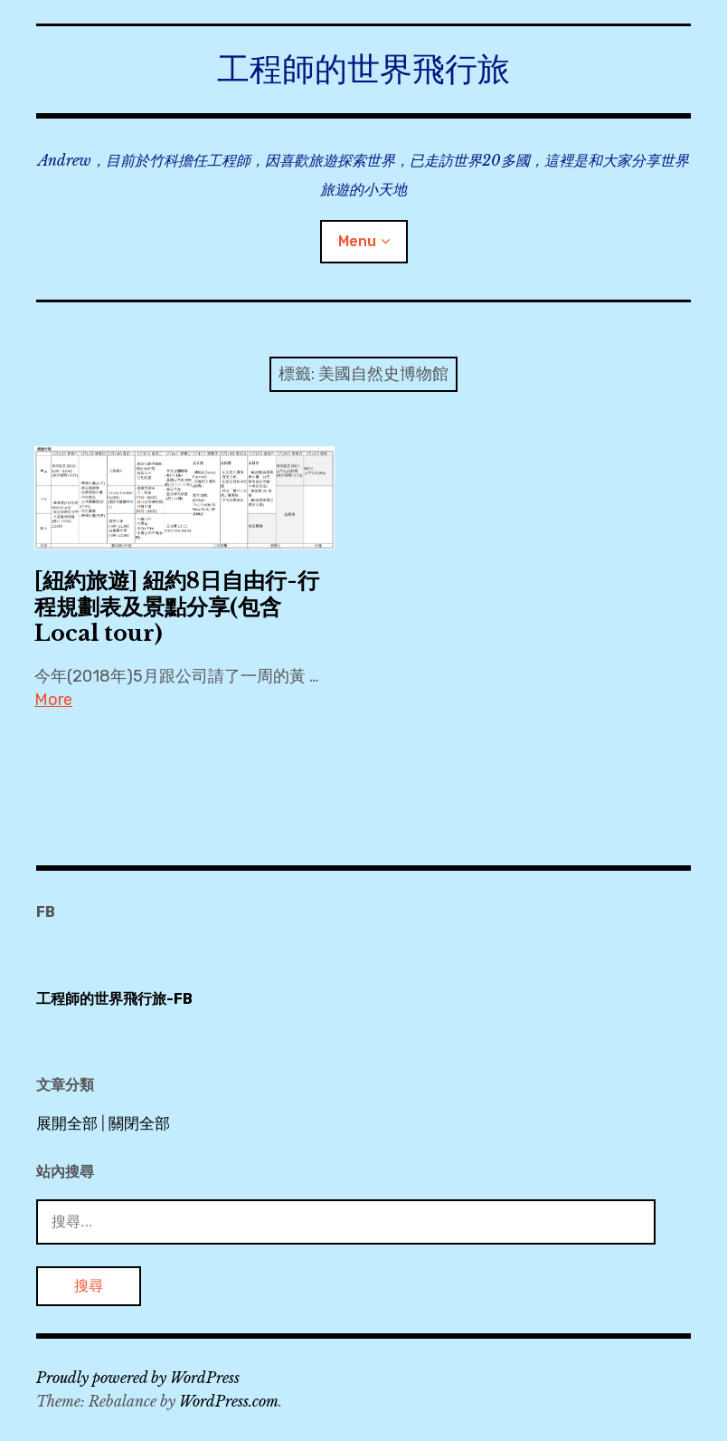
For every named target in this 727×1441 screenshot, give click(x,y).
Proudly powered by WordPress (138, 1378)
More (53, 700)
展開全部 (67, 1123)
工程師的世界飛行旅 (363, 69)
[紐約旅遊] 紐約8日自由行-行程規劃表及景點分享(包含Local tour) (176, 607)
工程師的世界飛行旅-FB (114, 998)
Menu (357, 241)
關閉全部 (139, 1123)
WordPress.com (229, 1401)
